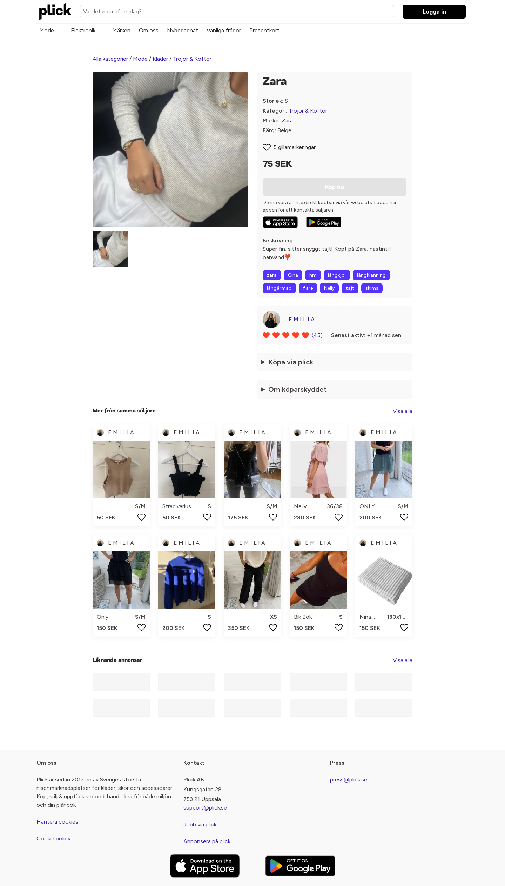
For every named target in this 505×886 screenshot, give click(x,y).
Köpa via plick (290, 362)
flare (308, 288)
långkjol (337, 275)
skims (371, 288)
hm (313, 275)
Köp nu (334, 186)
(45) (317, 335)
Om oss (149, 30)
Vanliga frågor (224, 30)
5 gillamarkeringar (295, 147)
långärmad (279, 288)
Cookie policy (53, 838)
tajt (350, 288)
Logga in (434, 11)
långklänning (371, 275)
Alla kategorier (110, 58)
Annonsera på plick (206, 841)
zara (272, 275)
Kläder (160, 58)
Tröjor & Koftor (192, 58)
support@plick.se (205, 807)
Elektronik (83, 30)
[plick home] (55, 11)
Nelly (329, 288)
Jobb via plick (199, 824)
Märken (121, 30)
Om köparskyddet (297, 389)
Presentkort (264, 30)
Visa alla (402, 411)
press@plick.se (348, 779)
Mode (46, 30)
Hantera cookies (57, 821)
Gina (293, 275)
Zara (287, 120)
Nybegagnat (182, 30)
